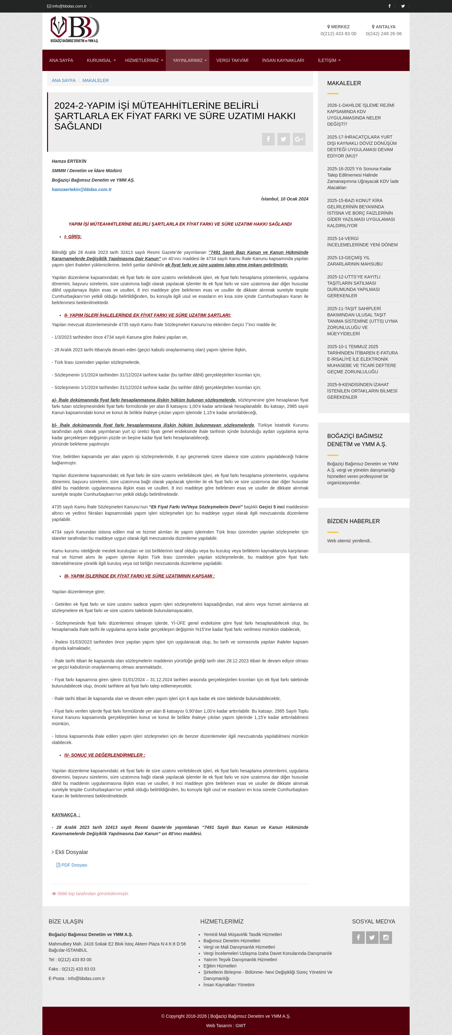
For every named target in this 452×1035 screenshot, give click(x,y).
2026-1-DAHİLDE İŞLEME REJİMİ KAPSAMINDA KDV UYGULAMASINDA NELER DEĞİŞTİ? (361, 115)
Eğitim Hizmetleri (219, 965)
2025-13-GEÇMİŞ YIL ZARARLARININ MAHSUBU (355, 260)
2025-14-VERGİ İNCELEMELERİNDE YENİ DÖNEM (362, 241)
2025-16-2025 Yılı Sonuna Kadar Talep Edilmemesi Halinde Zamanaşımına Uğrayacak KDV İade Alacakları (363, 178)
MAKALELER (96, 80)
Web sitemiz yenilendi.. (349, 540)
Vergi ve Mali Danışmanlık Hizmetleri (239, 947)
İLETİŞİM (327, 60)
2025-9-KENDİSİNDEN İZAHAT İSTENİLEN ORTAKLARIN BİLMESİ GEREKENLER (362, 391)
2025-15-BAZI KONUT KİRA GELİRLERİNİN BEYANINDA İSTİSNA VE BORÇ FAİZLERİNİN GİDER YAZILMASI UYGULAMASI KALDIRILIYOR (361, 213)
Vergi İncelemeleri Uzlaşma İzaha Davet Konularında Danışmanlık (267, 953)
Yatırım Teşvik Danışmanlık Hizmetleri (240, 959)
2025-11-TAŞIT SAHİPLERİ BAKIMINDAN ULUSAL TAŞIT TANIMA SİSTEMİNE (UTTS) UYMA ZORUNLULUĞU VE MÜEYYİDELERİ (362, 321)
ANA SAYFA (61, 60)
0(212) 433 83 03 (78, 969)
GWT (240, 1025)
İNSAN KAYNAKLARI (283, 60)
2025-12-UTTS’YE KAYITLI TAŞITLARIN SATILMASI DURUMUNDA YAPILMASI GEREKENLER (353, 286)
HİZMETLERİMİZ (142, 60)
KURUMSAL (99, 60)
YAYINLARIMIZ (187, 60)
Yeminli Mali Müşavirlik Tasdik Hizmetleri (242, 934)
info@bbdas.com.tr (67, 6)
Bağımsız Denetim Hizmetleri (231, 940)
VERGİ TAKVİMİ (232, 60)
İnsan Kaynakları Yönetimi (228, 984)
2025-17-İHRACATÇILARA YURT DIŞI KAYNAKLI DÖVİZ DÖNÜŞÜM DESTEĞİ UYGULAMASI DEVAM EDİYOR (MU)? (362, 146)
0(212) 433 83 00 (75, 959)
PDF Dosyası (71, 865)
